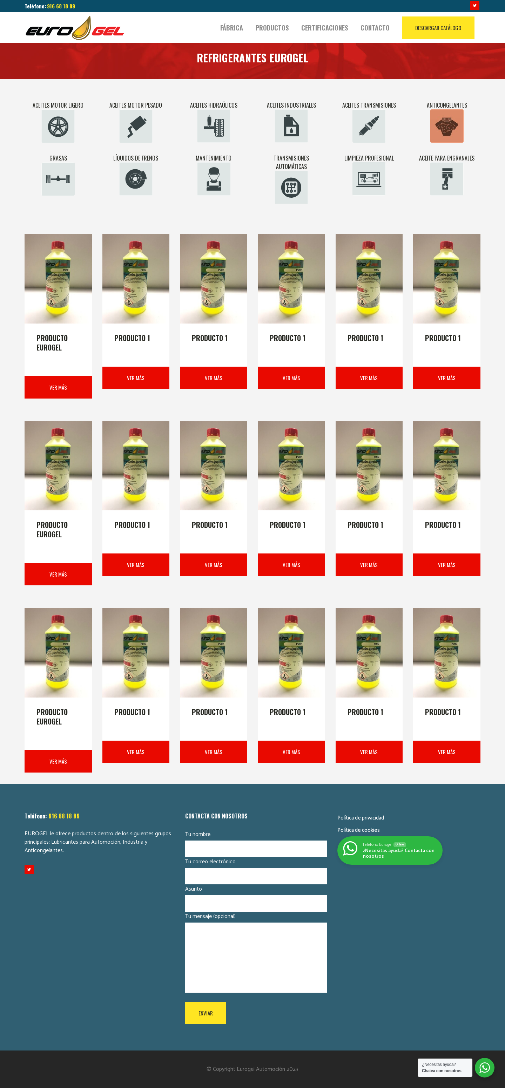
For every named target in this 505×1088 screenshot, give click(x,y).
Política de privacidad (360, 818)
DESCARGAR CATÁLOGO (438, 28)
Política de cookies (358, 830)
